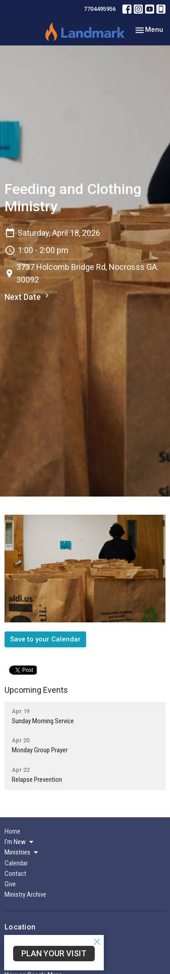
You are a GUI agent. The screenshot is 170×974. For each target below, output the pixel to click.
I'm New (20, 842)
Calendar (16, 863)
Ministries (22, 852)
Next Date (28, 296)
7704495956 (100, 8)
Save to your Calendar (45, 639)
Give (10, 884)
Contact (15, 874)
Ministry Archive (25, 894)
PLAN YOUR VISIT (54, 953)
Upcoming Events (36, 690)
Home (12, 831)
